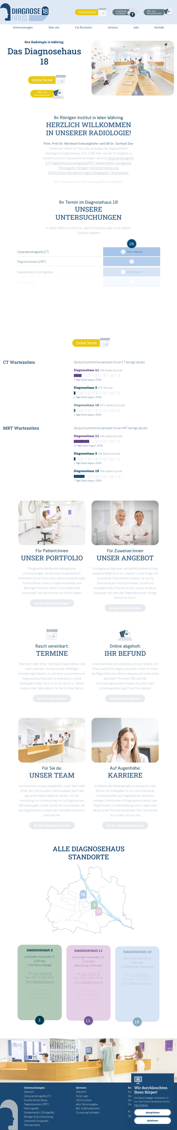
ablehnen (152, 1120)
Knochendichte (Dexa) (35, 1100)
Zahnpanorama (32, 1125)
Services (113, 27)
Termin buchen (84, 1100)
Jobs (136, 27)
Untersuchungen (23, 27)
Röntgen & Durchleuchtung (38, 1116)
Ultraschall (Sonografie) (36, 1120)
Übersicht (29, 1091)
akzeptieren (153, 1112)
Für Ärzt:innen (83, 27)
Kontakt (159, 27)
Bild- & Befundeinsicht (88, 1108)
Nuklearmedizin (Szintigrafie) (39, 1112)
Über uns (54, 27)
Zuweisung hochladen (87, 1112)
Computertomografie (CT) (37, 1096)
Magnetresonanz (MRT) (36, 1104)
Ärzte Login (82, 1096)
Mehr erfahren (141, 1105)
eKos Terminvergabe (87, 1104)
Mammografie (31, 1108)
